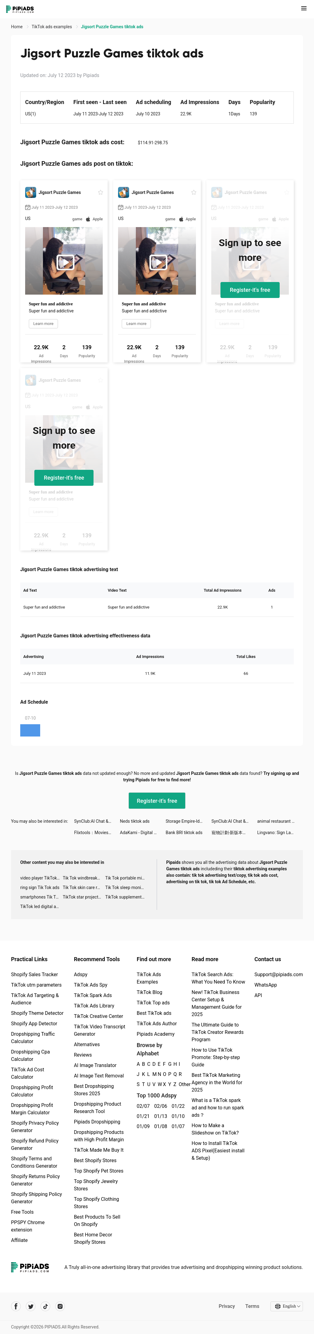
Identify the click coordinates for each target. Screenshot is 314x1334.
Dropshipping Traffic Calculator (33, 1037)
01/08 (159, 1126)
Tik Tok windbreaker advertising (84, 878)
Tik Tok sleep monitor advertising (126, 887)
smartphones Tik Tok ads (41, 897)
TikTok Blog (150, 992)
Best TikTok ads (154, 1013)
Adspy (80, 974)
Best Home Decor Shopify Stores (93, 1238)
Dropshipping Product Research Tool (97, 1107)
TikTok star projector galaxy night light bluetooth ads (84, 897)
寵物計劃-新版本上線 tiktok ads (234, 832)
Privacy (227, 1306)
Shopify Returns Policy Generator (35, 1180)
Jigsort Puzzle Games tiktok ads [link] (112, 26)
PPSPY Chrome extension (28, 1226)
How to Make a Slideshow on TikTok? (215, 1129)
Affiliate (19, 1240)
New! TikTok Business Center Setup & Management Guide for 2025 (217, 1003)
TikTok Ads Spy (90, 985)
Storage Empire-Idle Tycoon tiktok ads (188, 821)
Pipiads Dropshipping (97, 1122)
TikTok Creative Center (98, 1016)
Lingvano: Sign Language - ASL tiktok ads (280, 832)
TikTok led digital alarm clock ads (41, 906)
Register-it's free (250, 290)
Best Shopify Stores (95, 1160)
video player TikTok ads (41, 878)
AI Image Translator (95, 1065)
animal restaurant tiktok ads (280, 821)
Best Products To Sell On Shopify (97, 1220)
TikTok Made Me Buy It (99, 1150)
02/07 (142, 1106)
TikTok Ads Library (94, 1006)
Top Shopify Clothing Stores (96, 1202)
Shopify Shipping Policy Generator (36, 1197)
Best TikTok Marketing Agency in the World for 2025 (217, 1082)
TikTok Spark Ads (93, 995)
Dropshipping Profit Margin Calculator (32, 1109)
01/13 (159, 1116)
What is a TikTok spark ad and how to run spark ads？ (218, 1107)
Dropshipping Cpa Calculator (30, 1055)
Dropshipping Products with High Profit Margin (99, 1136)
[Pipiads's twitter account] (31, 1306)
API (258, 995)
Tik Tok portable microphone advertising (126, 878)
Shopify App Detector (34, 1024)
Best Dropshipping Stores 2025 (94, 1089)
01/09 (142, 1126)
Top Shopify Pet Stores (99, 1171)
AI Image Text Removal (99, 1076)
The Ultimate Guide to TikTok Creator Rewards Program (218, 1032)
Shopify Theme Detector (37, 1013)
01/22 (177, 1106)
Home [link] (17, 26)
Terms (252, 1306)
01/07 (177, 1126)
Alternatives (87, 1044)
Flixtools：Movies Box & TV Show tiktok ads (97, 832)
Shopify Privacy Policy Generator (35, 1126)
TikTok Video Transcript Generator (99, 1030)
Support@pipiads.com (279, 974)
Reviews (83, 1055)
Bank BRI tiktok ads (184, 832)
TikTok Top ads (153, 1003)
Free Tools (22, 1212)
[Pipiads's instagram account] (60, 1306)
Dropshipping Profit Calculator (32, 1091)
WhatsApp (266, 985)
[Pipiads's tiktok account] (45, 1306)
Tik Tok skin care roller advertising (84, 887)
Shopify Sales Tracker (34, 974)
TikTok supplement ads (126, 897)
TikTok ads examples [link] (52, 26)
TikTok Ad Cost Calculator (27, 1073)
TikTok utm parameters (36, 985)
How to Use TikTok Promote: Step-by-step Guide (216, 1057)
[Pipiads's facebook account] (16, 1306)
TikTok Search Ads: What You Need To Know (218, 978)
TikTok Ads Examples (149, 978)
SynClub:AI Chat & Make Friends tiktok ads (97, 821)
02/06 (159, 1106)
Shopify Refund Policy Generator (35, 1144)
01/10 (177, 1116)
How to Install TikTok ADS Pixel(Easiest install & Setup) (218, 1150)
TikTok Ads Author (157, 1024)
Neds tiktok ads (135, 821)
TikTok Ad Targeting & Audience (35, 999)
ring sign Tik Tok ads (39, 887)
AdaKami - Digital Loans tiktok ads (143, 832)
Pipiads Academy (155, 1034)
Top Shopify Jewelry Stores (96, 1185)
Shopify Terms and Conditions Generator (34, 1162)
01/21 (142, 1116)
